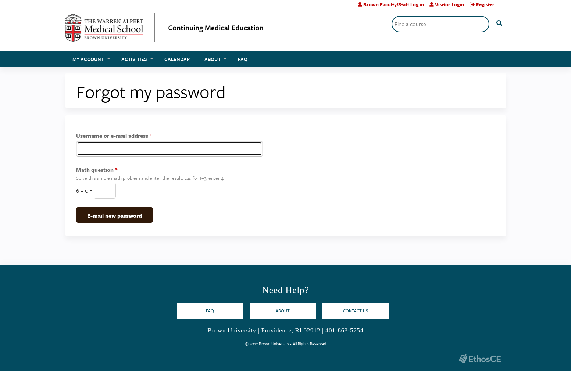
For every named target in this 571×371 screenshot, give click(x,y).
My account (88, 59)
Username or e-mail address (112, 135)
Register (485, 4)
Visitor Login (449, 4)
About (212, 59)
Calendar (177, 59)
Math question (95, 170)
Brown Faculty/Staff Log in (393, 4)
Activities (134, 59)
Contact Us (355, 311)
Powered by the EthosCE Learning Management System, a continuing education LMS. (480, 358)
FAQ (242, 59)
